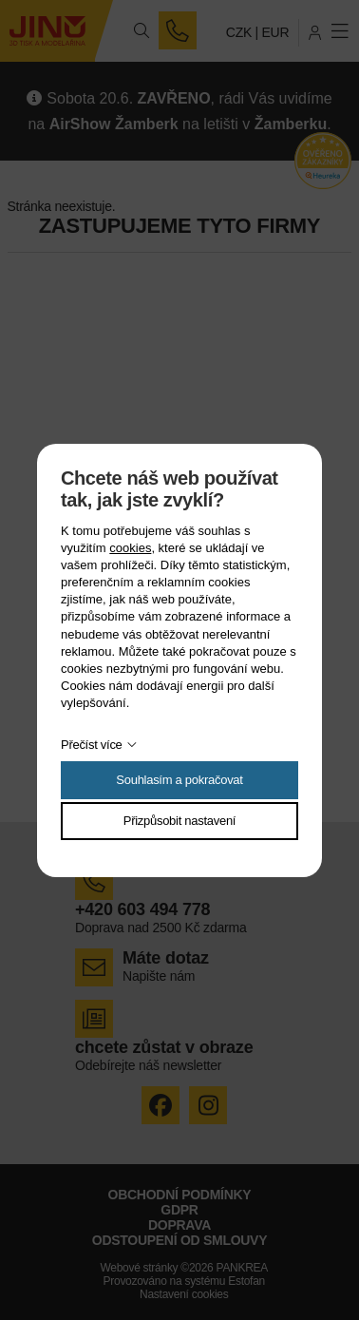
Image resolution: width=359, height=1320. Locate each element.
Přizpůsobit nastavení (179, 820)
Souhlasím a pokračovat (179, 780)
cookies (130, 548)
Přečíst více (92, 744)
